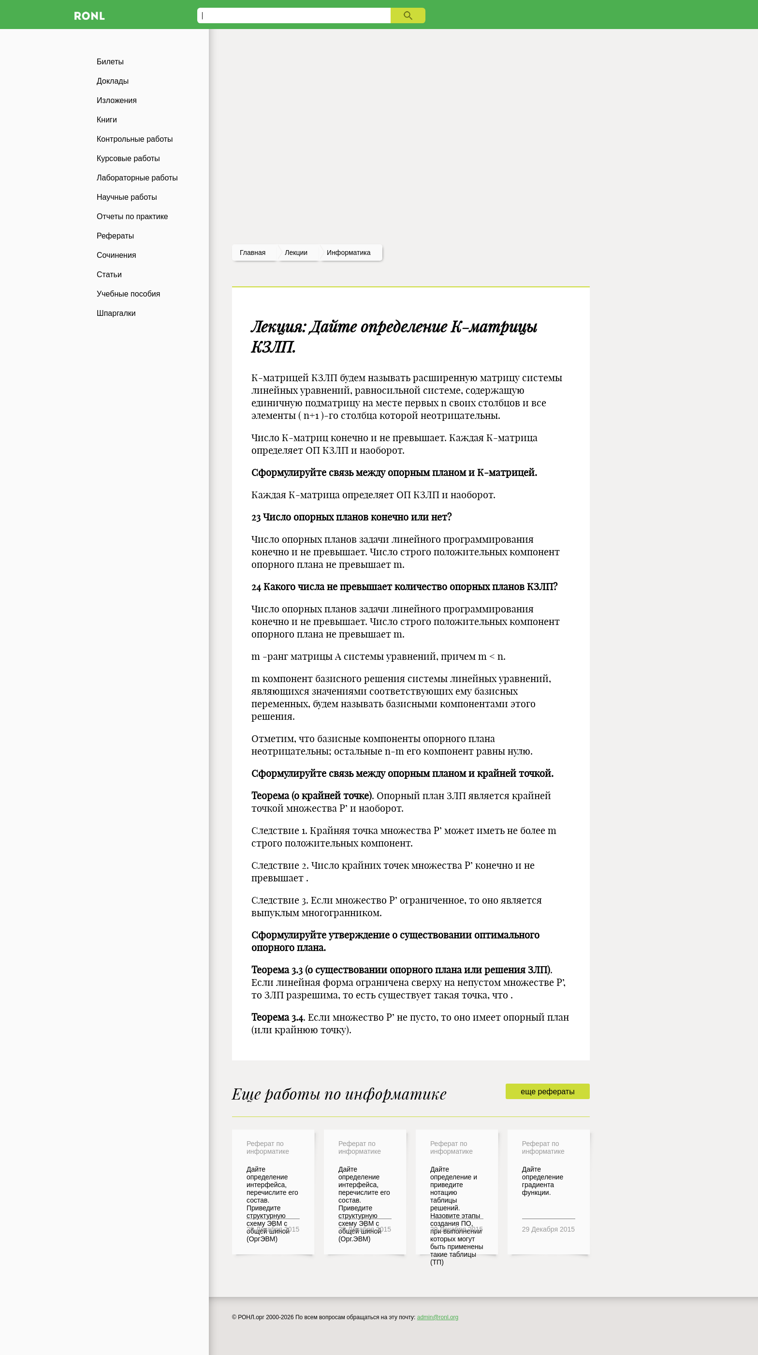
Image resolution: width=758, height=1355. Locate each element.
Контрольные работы (135, 139)
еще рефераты (547, 1091)
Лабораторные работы (137, 178)
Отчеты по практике (132, 216)
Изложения (117, 100)
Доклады (113, 81)
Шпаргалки (116, 313)
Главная (252, 252)
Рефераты (115, 236)
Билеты (110, 62)
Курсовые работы (128, 158)
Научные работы (127, 197)
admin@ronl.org (438, 1317)
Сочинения (116, 255)
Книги (107, 120)
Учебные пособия (128, 294)
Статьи (109, 274)
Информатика (348, 252)
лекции (296, 252)
